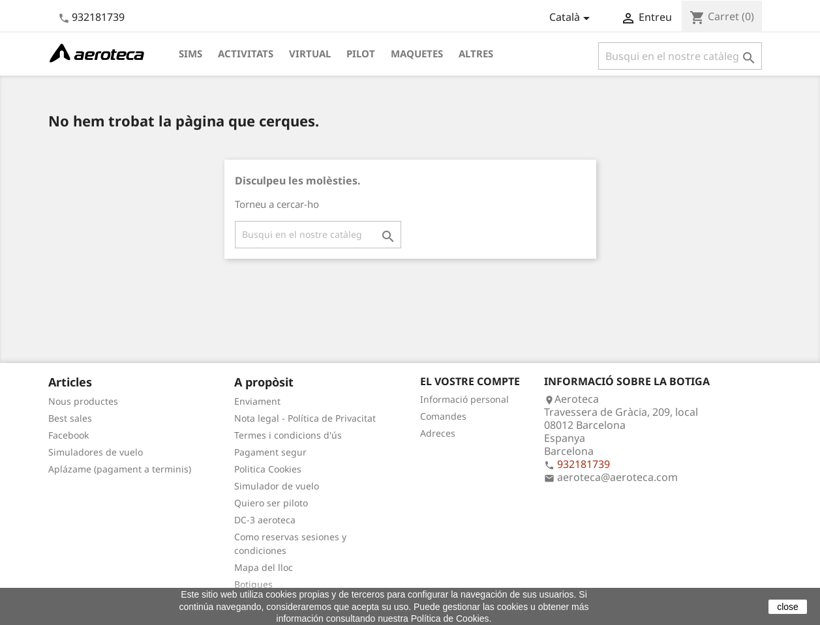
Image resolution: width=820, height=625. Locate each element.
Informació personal (464, 399)
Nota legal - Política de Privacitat (305, 418)
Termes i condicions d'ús (288, 435)
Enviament (257, 401)
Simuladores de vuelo (95, 452)
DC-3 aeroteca (265, 520)
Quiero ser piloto (271, 503)
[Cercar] (680, 56)
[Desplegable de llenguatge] (571, 18)
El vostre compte (470, 381)
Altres (476, 53)
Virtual (310, 53)
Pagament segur (270, 452)
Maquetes (417, 53)
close (787, 607)
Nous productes (83, 401)
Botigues (253, 584)
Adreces (437, 433)
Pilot (360, 53)
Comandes (443, 416)
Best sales (70, 418)
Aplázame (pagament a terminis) (119, 469)
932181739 (98, 17)
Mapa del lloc (263, 567)
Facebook (68, 435)
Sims (190, 53)
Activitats (245, 53)
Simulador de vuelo (276, 486)
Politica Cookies (267, 469)
